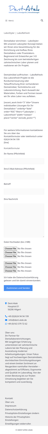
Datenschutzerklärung (16, 409)
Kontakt (9, 398)
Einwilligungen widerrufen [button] (18, 423)
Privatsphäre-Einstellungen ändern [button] (22, 413)
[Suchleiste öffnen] (41, 20)
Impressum (10, 405)
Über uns (9, 402)
